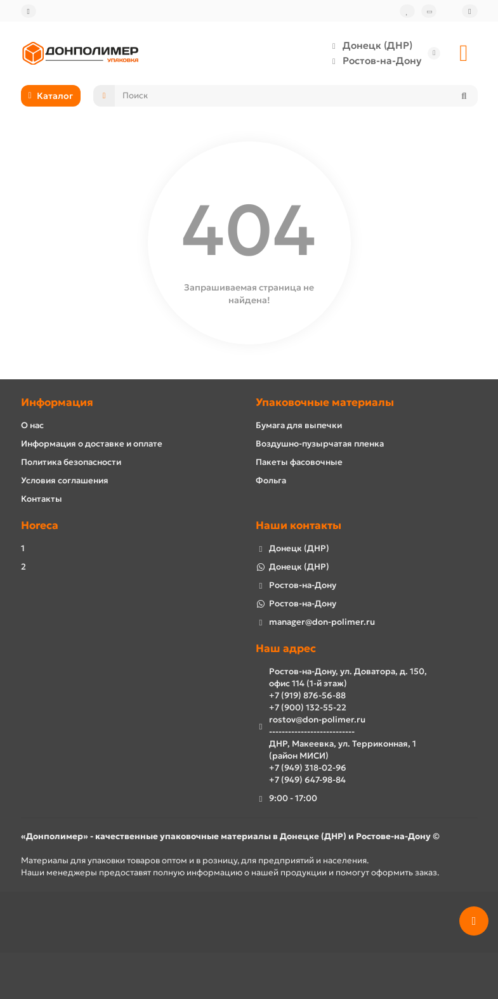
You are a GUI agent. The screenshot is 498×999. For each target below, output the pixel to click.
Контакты (41, 498)
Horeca (39, 525)
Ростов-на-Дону (373, 61)
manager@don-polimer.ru (322, 622)
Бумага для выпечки (299, 425)
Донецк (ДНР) (368, 46)
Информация (57, 402)
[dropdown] (28, 11)
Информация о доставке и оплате (91, 443)
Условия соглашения (64, 480)
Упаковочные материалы (325, 402)
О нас (32, 425)
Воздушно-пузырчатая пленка (320, 443)
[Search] (296, 96)
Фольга (271, 480)
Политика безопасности (71, 462)
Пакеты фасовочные (299, 462)
